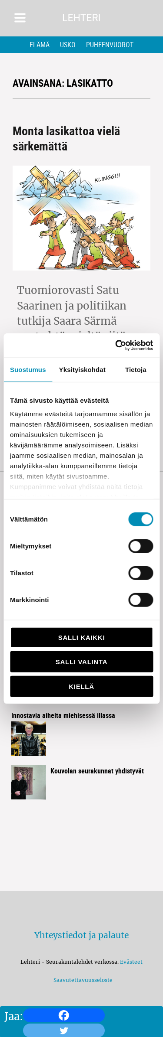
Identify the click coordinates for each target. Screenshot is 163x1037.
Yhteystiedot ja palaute (81, 935)
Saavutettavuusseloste (82, 980)
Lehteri (81, 18)
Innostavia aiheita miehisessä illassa (63, 715)
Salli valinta (81, 661)
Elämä (40, 44)
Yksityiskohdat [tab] (82, 369)
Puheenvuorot (109, 44)
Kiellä (81, 686)
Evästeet (131, 962)
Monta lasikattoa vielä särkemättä (66, 138)
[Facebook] (64, 1015)
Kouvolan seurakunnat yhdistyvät (97, 771)
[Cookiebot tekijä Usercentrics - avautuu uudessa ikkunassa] (116, 345)
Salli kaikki (81, 637)
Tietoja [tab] (135, 369)
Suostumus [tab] (28, 369)
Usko (68, 44)
